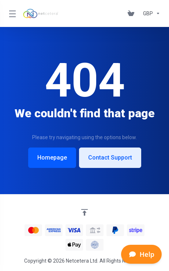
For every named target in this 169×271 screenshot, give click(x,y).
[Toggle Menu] (11, 13)
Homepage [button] (52, 157)
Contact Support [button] (110, 157)
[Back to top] (84, 212)
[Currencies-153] (150, 13)
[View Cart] (132, 13)
